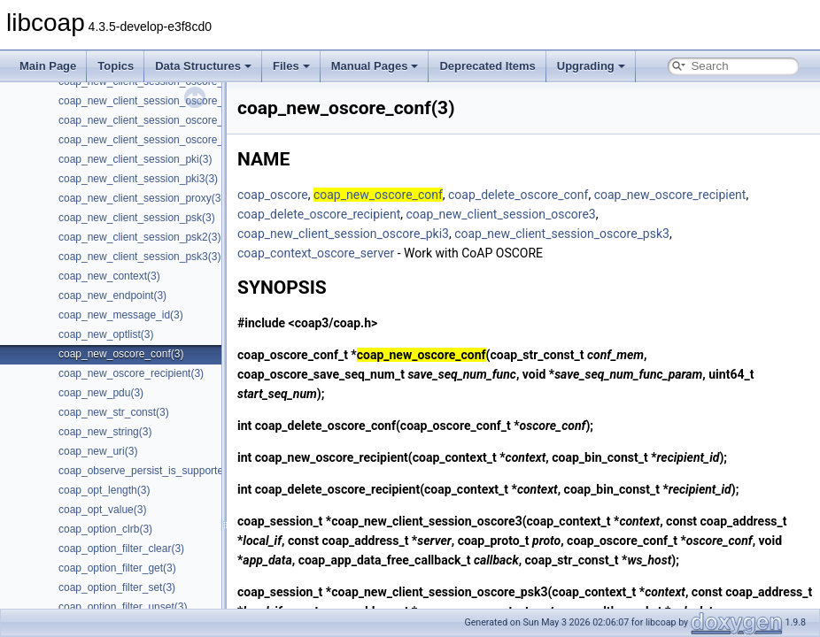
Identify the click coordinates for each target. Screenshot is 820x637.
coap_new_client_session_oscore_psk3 (561, 233)
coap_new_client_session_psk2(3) (139, 237)
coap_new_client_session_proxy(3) (141, 198)
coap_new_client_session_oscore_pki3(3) (157, 101)
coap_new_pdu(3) (100, 393)
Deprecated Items (487, 66)
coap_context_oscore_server (315, 253)
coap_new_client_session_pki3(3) (138, 179)
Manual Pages (375, 66)
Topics (115, 66)
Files (291, 66)
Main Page (47, 66)
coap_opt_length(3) (104, 490)
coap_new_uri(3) (97, 451)
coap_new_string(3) (104, 432)
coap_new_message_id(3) (120, 315)
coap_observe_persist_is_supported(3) (150, 470)
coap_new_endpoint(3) (112, 295)
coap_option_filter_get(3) (117, 568)
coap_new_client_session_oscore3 (500, 214)
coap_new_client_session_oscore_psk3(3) (158, 140)
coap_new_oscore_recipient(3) (131, 373)
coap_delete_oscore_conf (518, 195)
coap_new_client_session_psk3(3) (139, 256)
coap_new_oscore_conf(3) (120, 354)
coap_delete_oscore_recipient (318, 214)
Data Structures (203, 66)
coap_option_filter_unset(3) (122, 607)
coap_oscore (272, 195)
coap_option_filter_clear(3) (121, 548)
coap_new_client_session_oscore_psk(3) (155, 120)
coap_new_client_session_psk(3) (136, 217)
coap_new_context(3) (109, 276)
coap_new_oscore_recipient (670, 195)
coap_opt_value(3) (102, 509)
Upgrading (591, 66)
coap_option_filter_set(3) (116, 587)
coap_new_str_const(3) (113, 412)
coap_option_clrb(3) (105, 529)
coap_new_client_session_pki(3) (135, 159)
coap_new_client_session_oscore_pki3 (343, 233)
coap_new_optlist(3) (105, 334)
